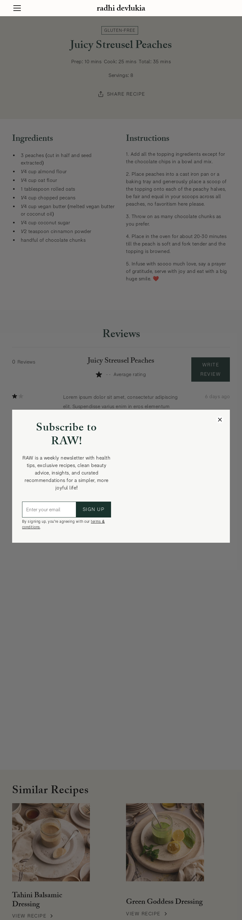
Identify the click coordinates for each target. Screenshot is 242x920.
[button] (19, 8)
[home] (121, 8)
